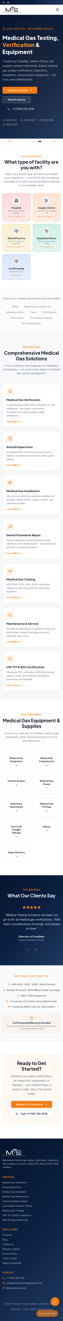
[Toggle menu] (57, 10)
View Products (16, 99)
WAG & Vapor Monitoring (15, 1220)
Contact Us (8, 1244)
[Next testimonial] (36, 950)
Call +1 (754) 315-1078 (32, 1113)
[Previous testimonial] (27, 950)
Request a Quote (19, 90)
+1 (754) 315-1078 (20, 108)
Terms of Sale (9, 1258)
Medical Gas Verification (14, 1182)
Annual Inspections (12, 1187)
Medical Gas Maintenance (15, 1196)
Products (7, 1235)
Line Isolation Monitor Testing (17, 1206)
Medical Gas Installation (14, 1192)
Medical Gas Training (13, 1210)
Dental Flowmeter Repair (15, 1201)
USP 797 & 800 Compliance (16, 1215)
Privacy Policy (9, 1253)
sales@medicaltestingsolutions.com (24, 1283)
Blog (4, 1239)
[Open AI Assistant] (55, 1301)
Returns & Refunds (11, 1263)
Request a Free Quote (31, 1104)
